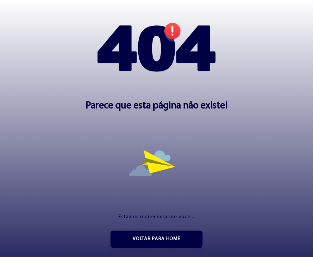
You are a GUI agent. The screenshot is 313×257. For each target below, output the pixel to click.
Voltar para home (156, 239)
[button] (156, 48)
